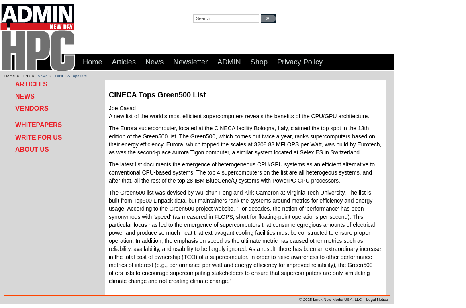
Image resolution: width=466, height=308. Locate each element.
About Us (32, 149)
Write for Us (38, 137)
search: (201, 8)
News (43, 76)
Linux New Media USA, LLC (337, 299)
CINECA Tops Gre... (72, 76)
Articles (31, 84)
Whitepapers (38, 124)
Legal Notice (377, 299)
